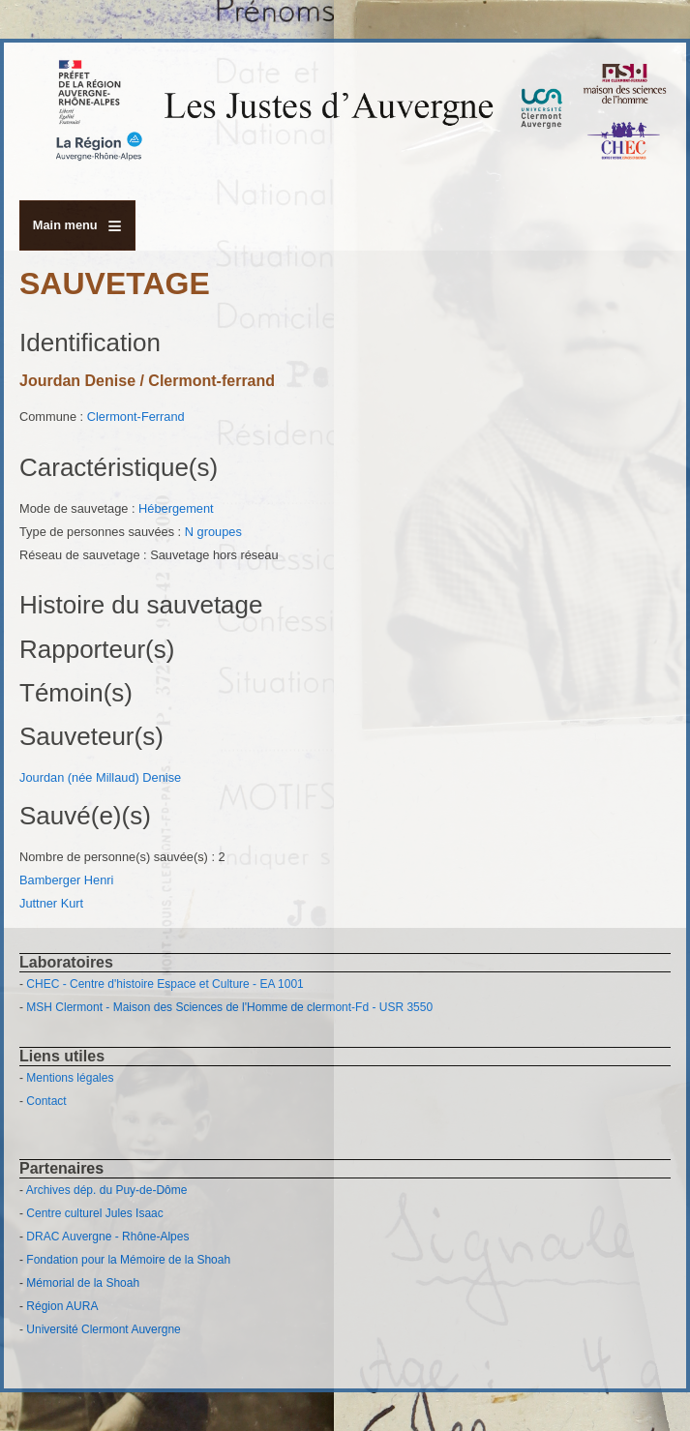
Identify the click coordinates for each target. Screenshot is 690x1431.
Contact (46, 1101)
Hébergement (176, 508)
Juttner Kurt (51, 903)
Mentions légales (69, 1078)
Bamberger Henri (66, 880)
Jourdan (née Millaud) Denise (100, 777)
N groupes (213, 531)
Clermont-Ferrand (136, 416)
